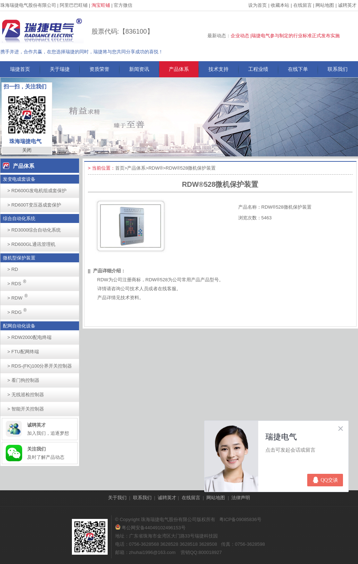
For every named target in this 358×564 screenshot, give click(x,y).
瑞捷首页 (20, 69)
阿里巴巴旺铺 (74, 5)
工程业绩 (258, 69)
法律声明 (240, 497)
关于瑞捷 (60, 69)
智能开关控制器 (26, 409)
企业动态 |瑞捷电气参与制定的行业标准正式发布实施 (285, 35)
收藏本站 (280, 5)
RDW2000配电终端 (30, 337)
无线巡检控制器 (26, 394)
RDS (19, 281)
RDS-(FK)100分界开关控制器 (40, 366)
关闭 (26, 150)
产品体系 (179, 69)
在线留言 (302, 5)
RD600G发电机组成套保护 (37, 190)
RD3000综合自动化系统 (34, 230)
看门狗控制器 (23, 380)
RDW (20, 296)
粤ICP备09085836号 (240, 519)
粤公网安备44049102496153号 (150, 527)
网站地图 (324, 5)
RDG (19, 310)
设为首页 (257, 5)
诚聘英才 (347, 5)
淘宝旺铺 (101, 5)
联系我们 (338, 69)
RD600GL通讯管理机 (31, 244)
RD (13, 269)
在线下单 (298, 69)
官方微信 (123, 5)
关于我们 (117, 497)
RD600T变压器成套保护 (35, 205)
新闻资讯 (139, 69)
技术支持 (219, 69)
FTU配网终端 (23, 351)
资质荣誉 (99, 69)
